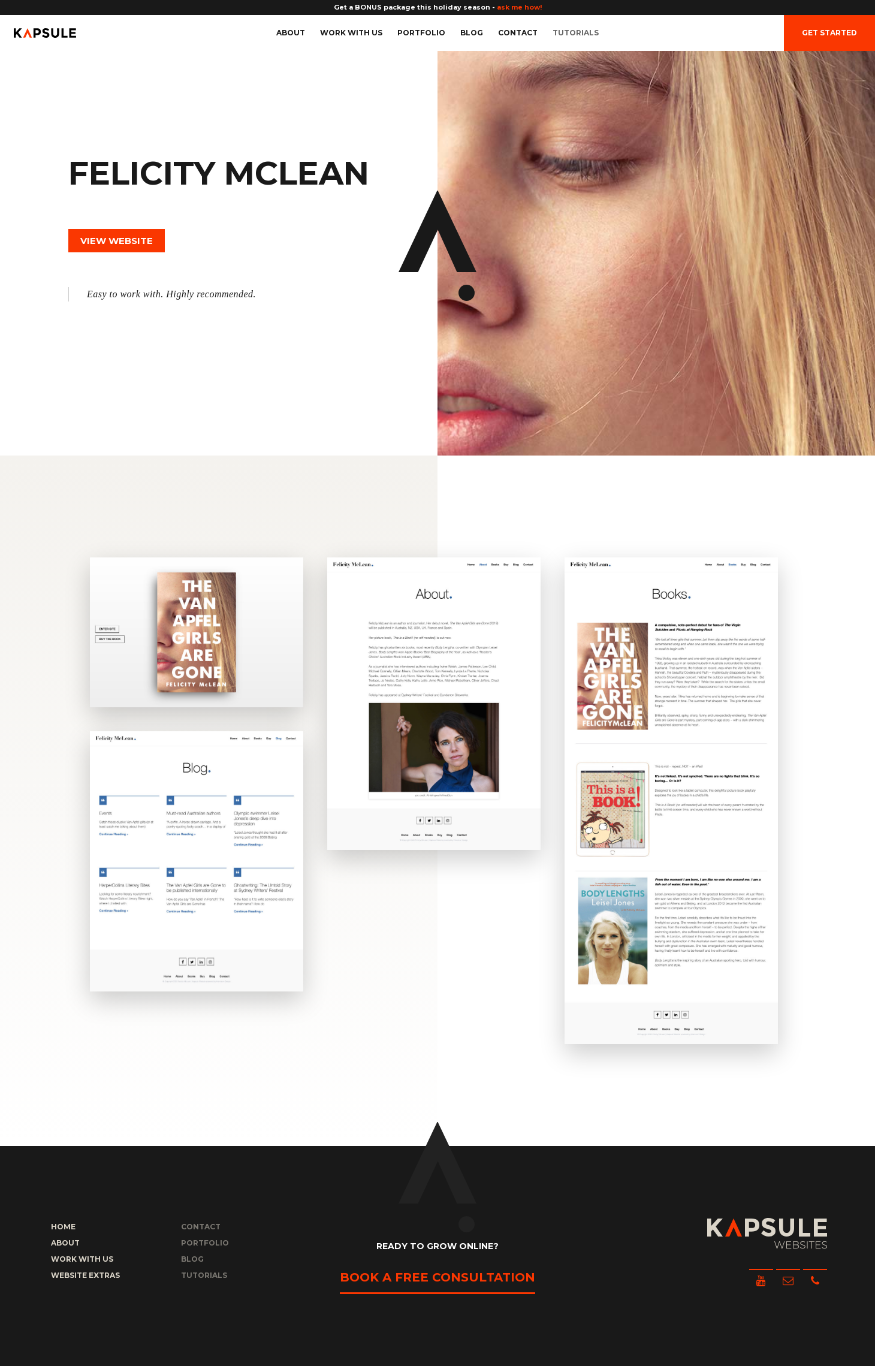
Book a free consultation (437, 1277)
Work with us (351, 32)
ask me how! (519, 7)
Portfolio (421, 32)
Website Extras (85, 1275)
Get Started (829, 32)
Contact (518, 32)
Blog (471, 32)
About (290, 32)
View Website (116, 240)
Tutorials (576, 32)
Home (63, 1226)
